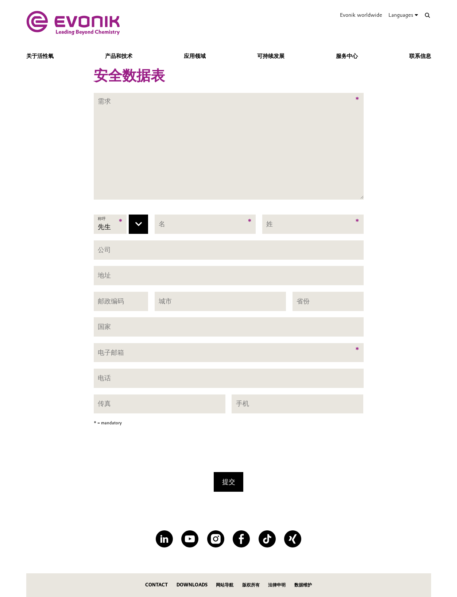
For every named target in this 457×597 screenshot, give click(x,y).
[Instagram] (215, 538)
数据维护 (303, 585)
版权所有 (251, 585)
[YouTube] (189, 538)
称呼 (102, 218)
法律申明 (277, 585)
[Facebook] (241, 538)
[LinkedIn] (164, 538)
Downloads (192, 585)
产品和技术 (118, 56)
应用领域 (195, 56)
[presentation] (228, 451)
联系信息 (420, 56)
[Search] (427, 15)
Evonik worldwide (361, 15)
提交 (228, 482)
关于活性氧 (40, 56)
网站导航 (224, 585)
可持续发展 (270, 56)
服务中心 (347, 56)
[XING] (292, 538)
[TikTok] (267, 538)
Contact (156, 585)
